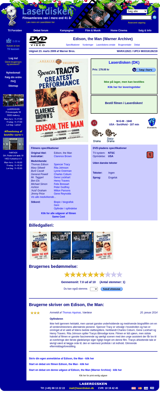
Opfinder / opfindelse (65, 208)
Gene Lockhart (62, 177)
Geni (56, 205)
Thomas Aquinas (71, 312)
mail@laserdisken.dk (81, 388)
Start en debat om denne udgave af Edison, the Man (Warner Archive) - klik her (75, 370)
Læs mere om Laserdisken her (40, 22)
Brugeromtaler (124, 45)
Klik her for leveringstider (124, 87)
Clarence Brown (63, 156)
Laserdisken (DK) (124, 62)
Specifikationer (73, 45)
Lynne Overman (63, 170)
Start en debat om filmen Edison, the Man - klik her (59, 364)
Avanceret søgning (139, 23)
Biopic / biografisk (63, 202)
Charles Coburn (62, 174)
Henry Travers (61, 180)
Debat (137, 45)
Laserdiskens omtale (106, 45)
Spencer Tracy (62, 164)
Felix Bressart (61, 184)
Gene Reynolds (62, 193)
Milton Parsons (62, 190)
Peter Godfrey (61, 187)
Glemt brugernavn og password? (13, 63)
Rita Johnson (61, 167)
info (154, 11)
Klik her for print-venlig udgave (93, 375)
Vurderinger (87, 45)
